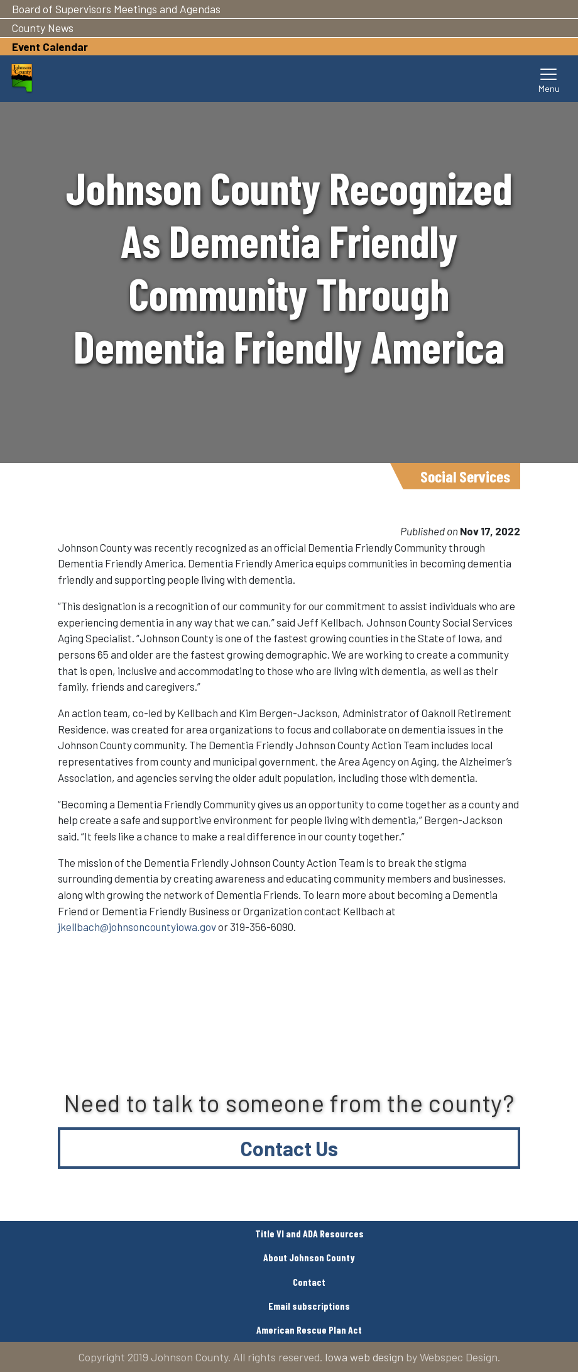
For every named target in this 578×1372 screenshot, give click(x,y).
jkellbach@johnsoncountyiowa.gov (137, 926)
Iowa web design (364, 1357)
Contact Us (289, 1148)
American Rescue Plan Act (309, 1330)
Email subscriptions (309, 1306)
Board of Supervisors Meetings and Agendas (116, 9)
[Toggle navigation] (549, 78)
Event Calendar (50, 46)
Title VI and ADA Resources (309, 1233)
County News (43, 28)
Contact (309, 1282)
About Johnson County (309, 1257)
